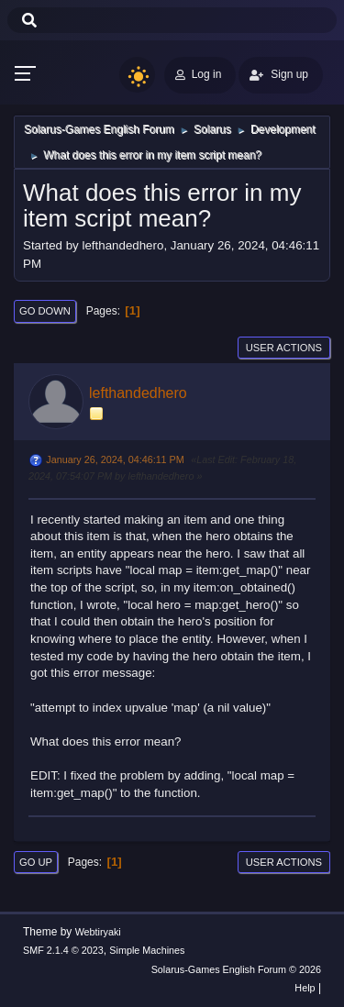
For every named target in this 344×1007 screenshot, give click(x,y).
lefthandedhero (138, 393)
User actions (284, 347)
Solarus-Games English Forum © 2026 (236, 969)
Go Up (35, 862)
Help (304, 987)
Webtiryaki (98, 931)
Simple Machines (146, 950)
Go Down (45, 310)
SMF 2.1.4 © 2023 (63, 950)
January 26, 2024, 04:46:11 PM (114, 459)
